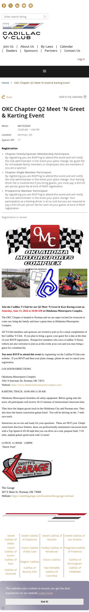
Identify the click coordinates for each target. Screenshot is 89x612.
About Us (27, 46)
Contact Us (72, 50)
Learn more (46, 593)
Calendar (66, 46)
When (5, 126)
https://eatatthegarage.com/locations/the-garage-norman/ (43, 495)
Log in (81, 59)
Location (6, 134)
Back (9, 97)
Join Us (8, 46)
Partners (51, 50)
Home (5, 82)
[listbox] (73, 97)
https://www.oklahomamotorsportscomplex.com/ (36, 384)
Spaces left (8, 140)
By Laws (47, 46)
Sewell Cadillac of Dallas (11, 539)
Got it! (44, 601)
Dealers (11, 50)
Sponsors (31, 50)
